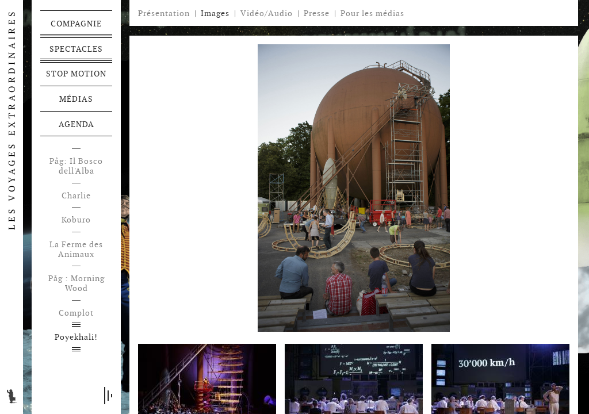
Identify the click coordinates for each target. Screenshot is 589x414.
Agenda (76, 124)
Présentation (164, 13)
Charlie (76, 196)
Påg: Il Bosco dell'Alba (76, 166)
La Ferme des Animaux (76, 249)
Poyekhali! (76, 337)
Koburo (76, 220)
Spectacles (76, 49)
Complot (76, 313)
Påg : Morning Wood (76, 283)
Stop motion (76, 73)
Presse (317, 13)
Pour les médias (372, 13)
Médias (76, 99)
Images (215, 13)
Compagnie (76, 23)
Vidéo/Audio (266, 13)
